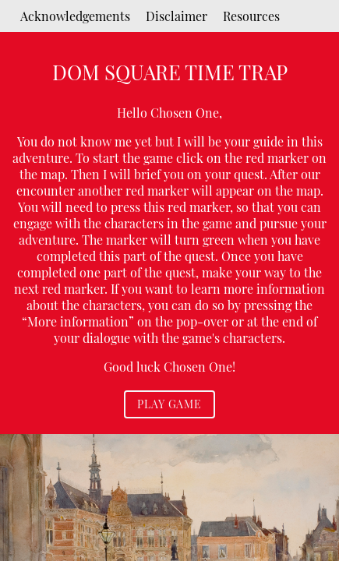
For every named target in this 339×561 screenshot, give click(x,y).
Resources (251, 16)
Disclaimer (176, 16)
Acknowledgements (75, 16)
